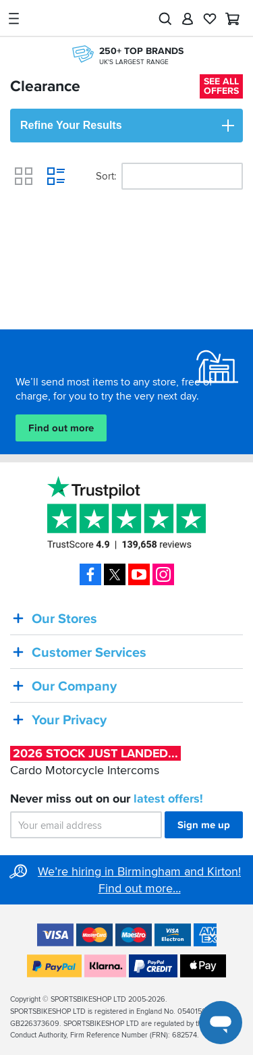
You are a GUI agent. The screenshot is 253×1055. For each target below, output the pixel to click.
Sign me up (203, 825)
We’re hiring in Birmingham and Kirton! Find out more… (139, 880)
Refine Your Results (128, 125)
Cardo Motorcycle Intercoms (95, 762)
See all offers (221, 86)
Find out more (61, 428)
